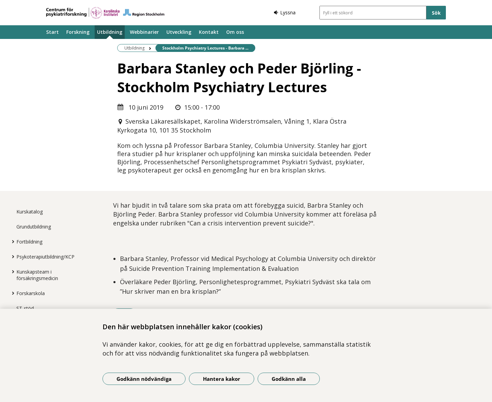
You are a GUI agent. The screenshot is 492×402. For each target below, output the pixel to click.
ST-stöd (25, 308)
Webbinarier (144, 32)
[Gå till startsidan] (105, 13)
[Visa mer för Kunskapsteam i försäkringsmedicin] (11, 271)
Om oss (235, 32)
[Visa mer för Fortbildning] (11, 241)
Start (52, 32)
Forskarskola (30, 293)
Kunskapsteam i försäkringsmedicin (37, 274)
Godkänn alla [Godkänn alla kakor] (289, 378)
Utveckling (178, 32)
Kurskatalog (29, 211)
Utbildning (109, 32)
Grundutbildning (33, 226)
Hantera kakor (221, 378)
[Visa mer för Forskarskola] (11, 293)
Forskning (78, 32)
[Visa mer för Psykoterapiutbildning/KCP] (11, 256)
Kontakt (209, 32)
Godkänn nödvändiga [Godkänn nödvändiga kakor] (144, 378)
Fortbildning (29, 241)
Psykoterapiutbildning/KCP (45, 256)
